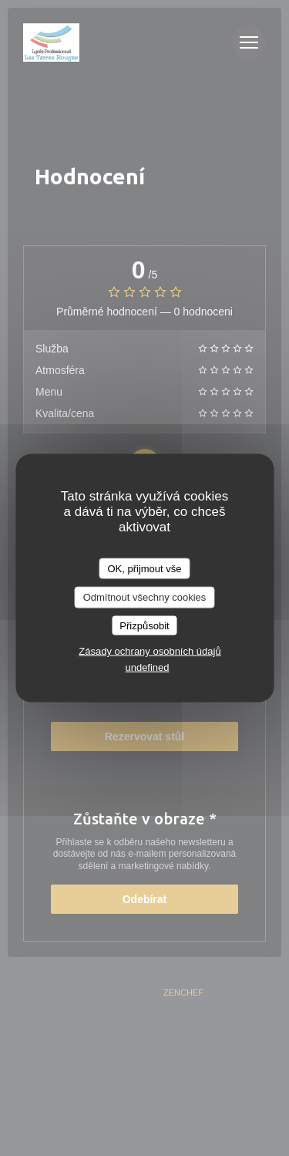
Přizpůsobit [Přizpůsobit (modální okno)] (144, 625)
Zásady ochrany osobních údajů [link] (149, 651)
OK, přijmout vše (144, 568)
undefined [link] (147, 667)
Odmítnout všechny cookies (145, 597)
